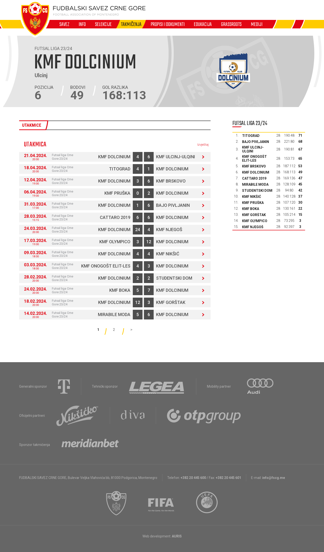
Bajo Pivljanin (173, 205)
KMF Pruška (117, 193)
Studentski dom (174, 278)
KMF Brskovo (171, 181)
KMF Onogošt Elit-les (105, 265)
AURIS (177, 536)
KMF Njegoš (169, 229)
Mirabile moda (114, 314)
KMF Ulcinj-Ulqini (175, 156)
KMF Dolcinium (114, 156)
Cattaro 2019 (115, 217)
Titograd (119, 168)
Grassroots (231, 24)
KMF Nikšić (167, 253)
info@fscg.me (273, 478)
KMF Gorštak (170, 302)
